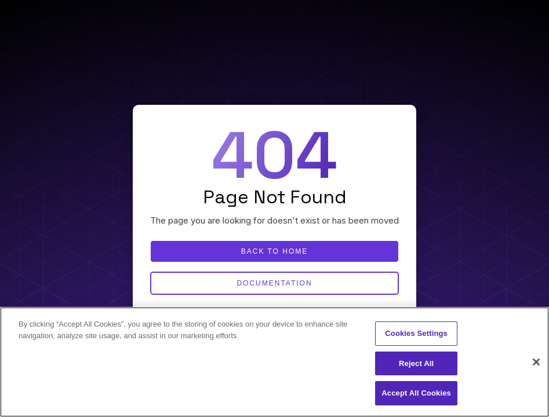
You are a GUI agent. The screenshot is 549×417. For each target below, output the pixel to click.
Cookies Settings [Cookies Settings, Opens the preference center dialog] (416, 333)
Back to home (274, 251)
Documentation (274, 283)
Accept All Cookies (416, 393)
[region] (274, 362)
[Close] (536, 362)
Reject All (416, 363)
